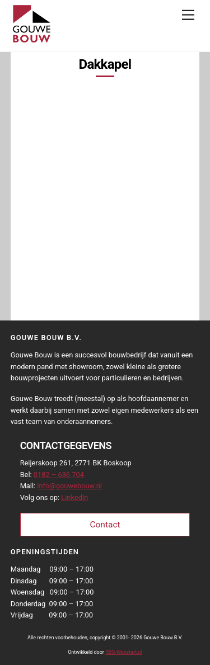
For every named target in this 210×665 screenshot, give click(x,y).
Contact (105, 525)
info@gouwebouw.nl (69, 486)
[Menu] (188, 15)
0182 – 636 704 (59, 474)
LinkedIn (74, 497)
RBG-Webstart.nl (123, 652)
